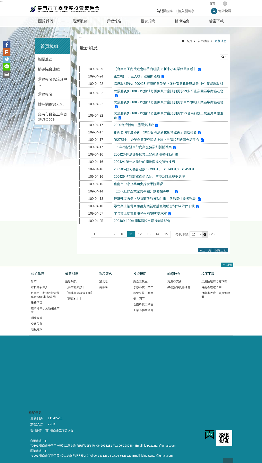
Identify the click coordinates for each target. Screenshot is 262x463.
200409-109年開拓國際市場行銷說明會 (142, 221)
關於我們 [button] (45, 21)
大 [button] (229, 3)
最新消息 (220, 41)
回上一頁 (205, 250)
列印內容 (225, 47)
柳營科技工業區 (143, 293)
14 (157, 234)
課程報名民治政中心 (52, 81)
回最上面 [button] (220, 250)
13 (148, 234)
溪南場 (103, 287)
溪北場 (103, 281)
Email (6, 74)
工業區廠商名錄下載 (214, 281)
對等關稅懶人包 (50, 104)
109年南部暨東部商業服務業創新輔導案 (143, 147)
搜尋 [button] (214, 11)
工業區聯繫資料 (143, 310)
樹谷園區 (139, 298)
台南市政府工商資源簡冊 (215, 294)
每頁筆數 (182, 234)
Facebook (6, 44)
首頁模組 (49, 46)
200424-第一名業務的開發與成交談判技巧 (144, 162)
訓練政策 (36, 318)
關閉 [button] (229, 264)
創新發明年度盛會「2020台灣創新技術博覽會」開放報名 (155, 132)
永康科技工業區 (143, 287)
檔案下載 (208, 273)
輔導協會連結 (49, 69)
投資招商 (139, 273)
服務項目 (36, 302)
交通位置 (36, 323)
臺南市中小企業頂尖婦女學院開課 (138, 184)
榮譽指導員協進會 (178, 287)
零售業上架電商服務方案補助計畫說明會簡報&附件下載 (154, 206)
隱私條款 (36, 329)
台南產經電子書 (211, 287)
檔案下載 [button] (216, 21)
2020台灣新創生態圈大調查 (134, 125)
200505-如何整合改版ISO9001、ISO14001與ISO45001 (154, 169)
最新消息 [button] (79, 21)
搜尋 (179, 10)
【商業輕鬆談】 (75, 287)
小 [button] (220, 3)
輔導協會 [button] (182, 21)
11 (131, 234)
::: (1, 2)
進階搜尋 (224, 11)
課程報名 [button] (114, 21)
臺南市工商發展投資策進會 (64, 8)
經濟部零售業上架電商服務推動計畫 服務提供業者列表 (155, 198)
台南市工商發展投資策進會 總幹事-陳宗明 (45, 294)
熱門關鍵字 (165, 11)
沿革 (34, 281)
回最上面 (228, 460)
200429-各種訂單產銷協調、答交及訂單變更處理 (149, 176)
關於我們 (37, 273)
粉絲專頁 (35, 412)
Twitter (6, 59)
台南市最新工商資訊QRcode (52, 116)
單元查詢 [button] (224, 57)
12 (140, 234)
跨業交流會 (174, 281)
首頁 (212, 3)
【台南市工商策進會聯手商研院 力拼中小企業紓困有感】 (155, 69)
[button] (205, 234)
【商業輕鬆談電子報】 (79, 293)
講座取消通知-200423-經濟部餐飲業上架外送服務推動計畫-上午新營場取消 (168, 83)
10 (122, 234)
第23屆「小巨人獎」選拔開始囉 (137, 76)
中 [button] (225, 3)
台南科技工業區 (143, 304)
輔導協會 (174, 273)
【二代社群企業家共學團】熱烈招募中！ (144, 191)
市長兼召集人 (39, 287)
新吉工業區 (140, 281)
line (6, 67)
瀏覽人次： (38, 424)
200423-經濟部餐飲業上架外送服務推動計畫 (146, 154)
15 (166, 234)
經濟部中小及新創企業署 (45, 310)
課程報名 (45, 94)
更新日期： (38, 418)
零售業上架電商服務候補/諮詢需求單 (140, 213)
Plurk (6, 52)
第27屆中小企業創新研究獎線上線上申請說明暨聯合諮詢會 (156, 139)
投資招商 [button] (148, 21)
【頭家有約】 (73, 298)
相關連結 (45, 59)
